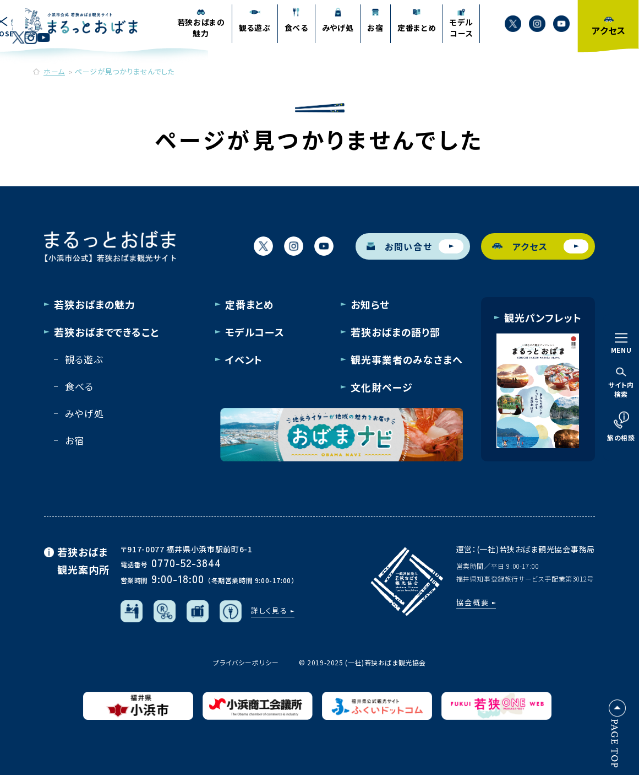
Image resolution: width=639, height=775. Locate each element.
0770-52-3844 (186, 563)
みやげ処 (84, 413)
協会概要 (472, 602)
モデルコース (255, 332)
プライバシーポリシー (246, 662)
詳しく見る (269, 610)
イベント (244, 359)
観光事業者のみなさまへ (407, 359)
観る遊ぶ (83, 359)
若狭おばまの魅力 (94, 304)
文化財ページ (381, 387)
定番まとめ (250, 304)
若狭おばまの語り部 (395, 332)
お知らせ (370, 304)
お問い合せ (415, 246)
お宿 (74, 440)
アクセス (540, 246)
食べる (79, 386)
